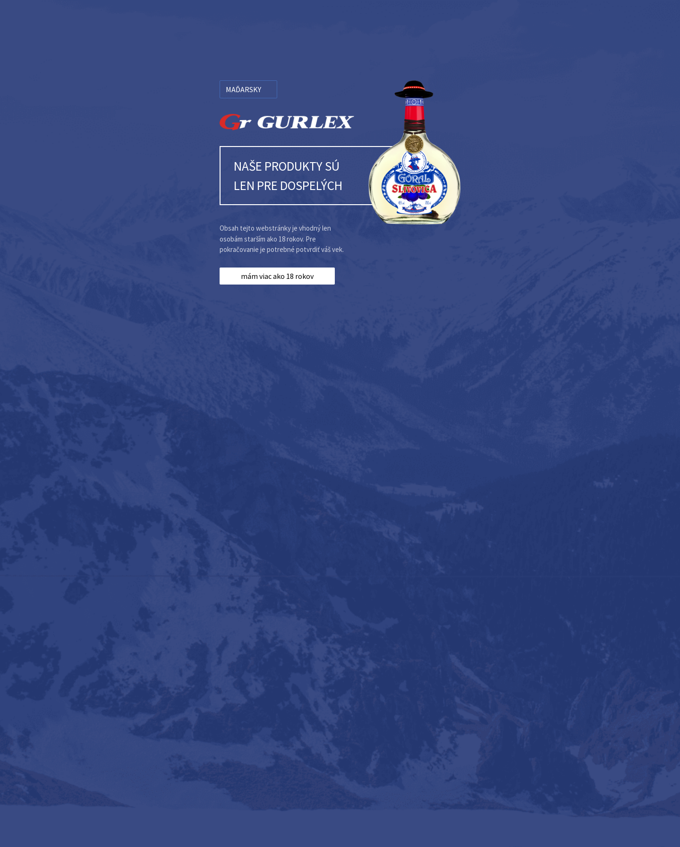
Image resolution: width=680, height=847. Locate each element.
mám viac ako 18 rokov (277, 276)
